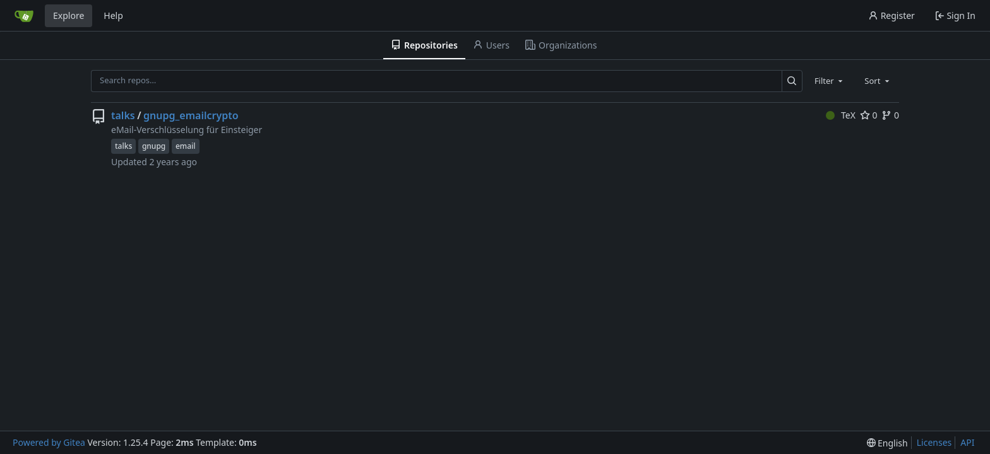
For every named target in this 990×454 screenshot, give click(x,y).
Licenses (934, 442)
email (186, 146)
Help (113, 15)
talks (123, 115)
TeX (841, 115)
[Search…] (792, 81)
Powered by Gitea (49, 442)
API (967, 442)
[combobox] (829, 81)
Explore (68, 15)
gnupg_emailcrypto (191, 115)
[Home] (24, 15)
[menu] (887, 443)
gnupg (153, 146)
